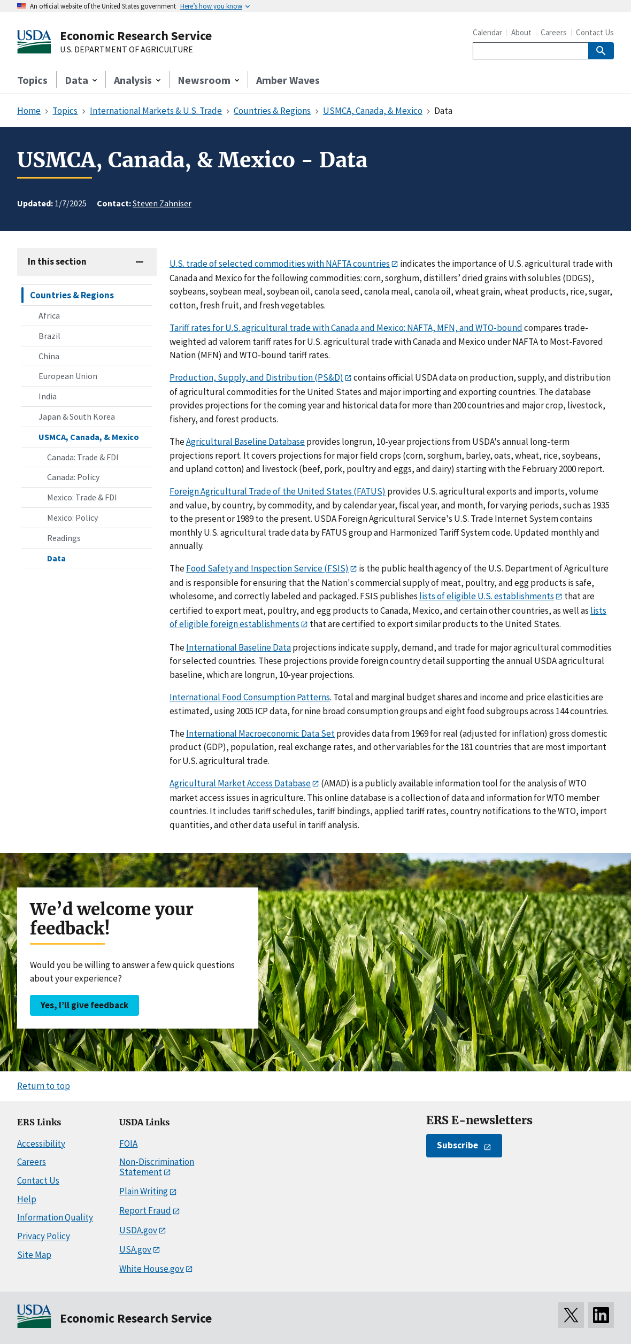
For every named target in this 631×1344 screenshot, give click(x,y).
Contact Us (595, 32)
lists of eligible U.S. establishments (486, 596)
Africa (49, 315)
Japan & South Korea (77, 416)
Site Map (34, 1255)
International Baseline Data (238, 647)
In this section (57, 261)
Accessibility (41, 1143)
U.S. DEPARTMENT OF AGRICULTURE (126, 50)
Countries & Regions (72, 295)
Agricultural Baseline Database (245, 441)
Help (26, 1199)
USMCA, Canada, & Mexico (89, 436)
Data (56, 558)
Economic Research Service (136, 35)
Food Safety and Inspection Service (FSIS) (267, 568)
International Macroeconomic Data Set (260, 733)
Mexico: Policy (72, 517)
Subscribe (457, 1145)
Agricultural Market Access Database (240, 783)
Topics (32, 80)
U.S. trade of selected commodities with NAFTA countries (280, 263)
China (49, 356)
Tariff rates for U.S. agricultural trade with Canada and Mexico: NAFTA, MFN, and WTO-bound (346, 328)
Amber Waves (288, 80)
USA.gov (135, 1249)
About (521, 32)
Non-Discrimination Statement (156, 1167)
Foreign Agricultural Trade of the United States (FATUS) (278, 491)
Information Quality (55, 1217)
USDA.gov (138, 1230)
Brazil (49, 335)
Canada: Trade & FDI (83, 457)
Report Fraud (145, 1210)
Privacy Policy (43, 1236)
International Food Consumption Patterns (250, 697)
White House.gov (151, 1269)
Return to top (43, 1086)
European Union (68, 375)
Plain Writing (143, 1191)
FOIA (128, 1143)
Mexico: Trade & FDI (82, 497)
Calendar (487, 32)
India (48, 396)
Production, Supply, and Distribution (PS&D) (256, 377)
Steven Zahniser (162, 203)
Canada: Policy (73, 477)
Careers (554, 32)
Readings (64, 537)
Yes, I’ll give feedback (84, 1005)
